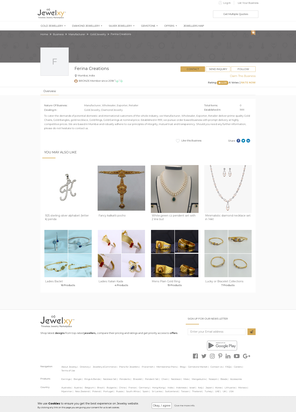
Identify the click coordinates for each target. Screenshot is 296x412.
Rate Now (248, 82)
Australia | (66, 387)
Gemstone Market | (198, 366)
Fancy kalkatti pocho (112, 215)
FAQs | (228, 366)
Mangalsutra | (199, 379)
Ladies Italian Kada (111, 281)
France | (133, 387)
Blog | (183, 366)
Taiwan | (185, 391)
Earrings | (66, 379)
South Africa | (133, 391)
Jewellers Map (193, 25)
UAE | (218, 391)
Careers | (238, 366)
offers (173, 332)
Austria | (78, 387)
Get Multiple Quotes (235, 14)
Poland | (96, 391)
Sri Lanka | (157, 391)
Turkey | (209, 391)
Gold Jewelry (98, 34)
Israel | (193, 387)
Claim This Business (243, 76)
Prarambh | (148, 366)
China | (123, 387)
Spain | (146, 391)
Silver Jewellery (120, 25)
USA (231, 391)
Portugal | (108, 391)
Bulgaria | (112, 387)
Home (44, 34)
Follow (243, 69)
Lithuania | (230, 387)
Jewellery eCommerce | (105, 366)
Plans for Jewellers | (129, 366)
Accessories (236, 379)
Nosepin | (214, 379)
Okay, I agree (161, 405)
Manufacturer (77, 34)
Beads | (224, 379)
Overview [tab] (49, 91)
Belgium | (90, 387)
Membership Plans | (167, 366)
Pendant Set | (152, 379)
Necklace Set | (110, 379)
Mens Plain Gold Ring (166, 281)
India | (171, 387)
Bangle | (78, 379)
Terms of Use (68, 370)
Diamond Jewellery (86, 25)
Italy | (201, 387)
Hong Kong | (159, 387)
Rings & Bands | (92, 379)
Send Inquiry (218, 69)
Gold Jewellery (52, 25)
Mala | (186, 379)
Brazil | (101, 387)
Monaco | (243, 387)
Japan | (210, 387)
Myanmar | (67, 391)
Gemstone (148, 25)
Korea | (219, 387)
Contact (193, 69)
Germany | (144, 387)
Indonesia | (182, 387)
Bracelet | (138, 379)
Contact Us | (217, 366)
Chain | (165, 379)
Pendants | (125, 379)
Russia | (120, 391)
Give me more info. (184, 405)
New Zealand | (82, 391)
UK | (225, 391)
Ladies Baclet (54, 281)
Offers (169, 25)
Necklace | (176, 379)
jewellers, (90, 332)
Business (58, 34)
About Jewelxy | (69, 366)
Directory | (85, 366)
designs (60, 332)
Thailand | (197, 391)
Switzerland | (172, 391)
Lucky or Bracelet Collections (224, 281)
